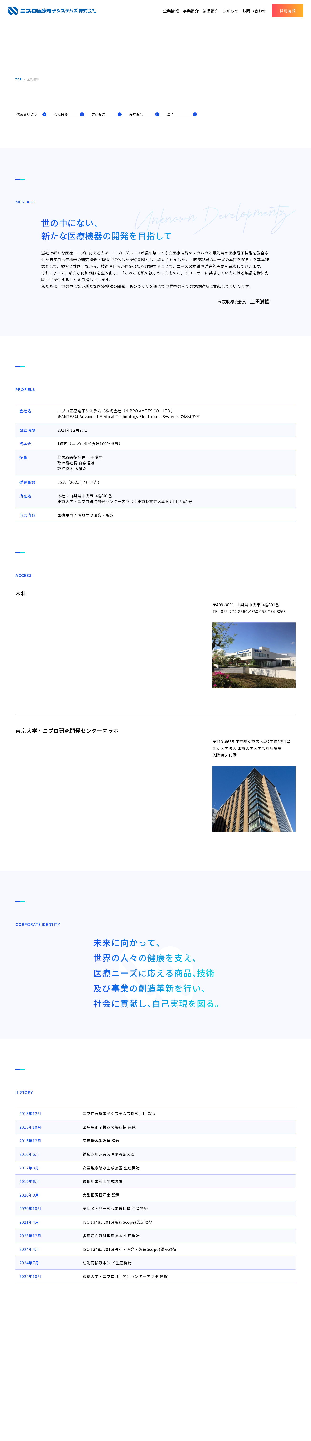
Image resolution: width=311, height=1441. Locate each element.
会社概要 (63, 115)
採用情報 (288, 11)
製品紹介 (211, 11)
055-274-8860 (234, 612)
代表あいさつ (28, 115)
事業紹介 (191, 11)
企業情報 (171, 11)
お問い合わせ (254, 11)
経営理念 (138, 115)
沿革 (172, 115)
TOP (18, 79)
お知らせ (230, 11)
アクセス (100, 115)
